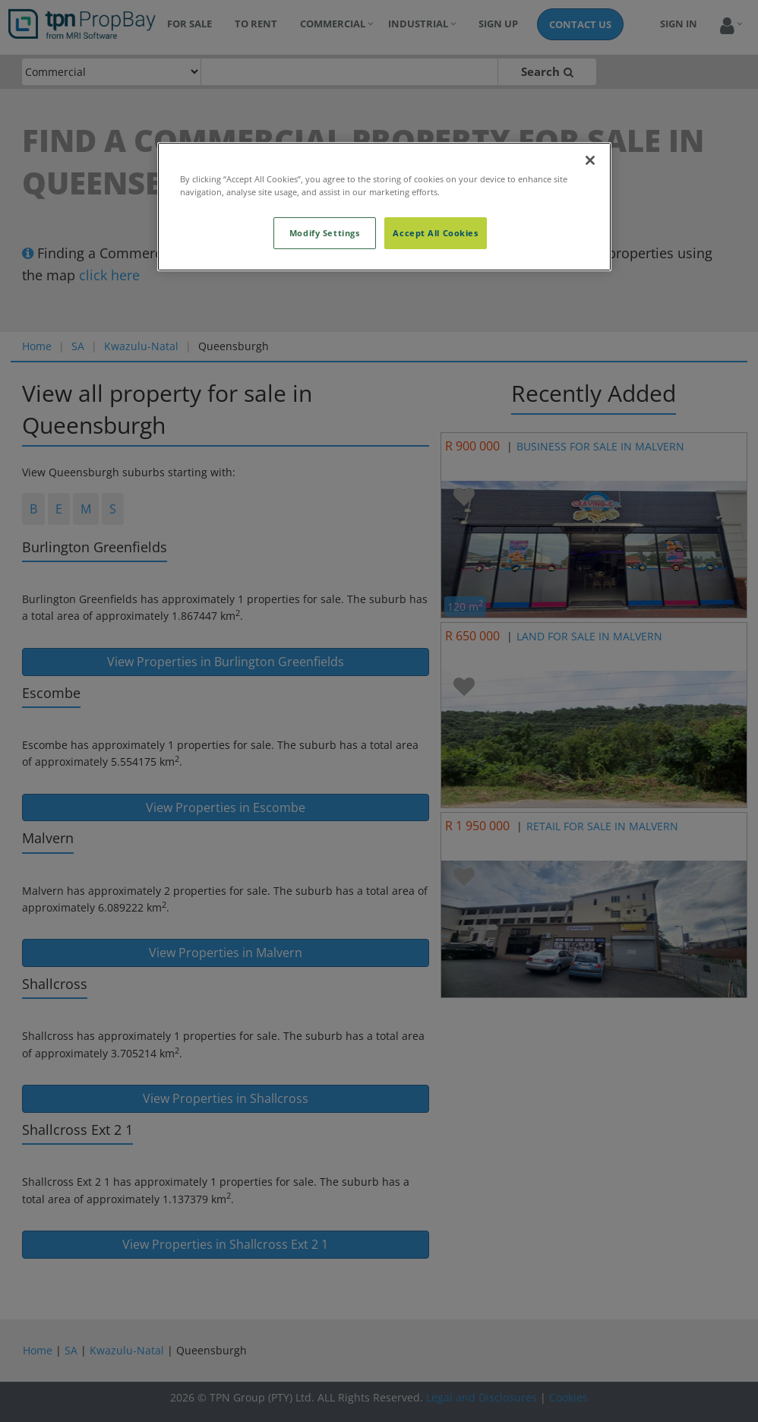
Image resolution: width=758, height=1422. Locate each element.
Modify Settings (324, 233)
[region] (384, 206)
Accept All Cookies (435, 233)
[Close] (590, 160)
